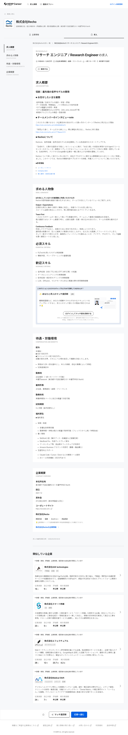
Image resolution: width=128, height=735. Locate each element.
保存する (43, 69)
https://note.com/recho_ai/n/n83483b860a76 (51, 125)
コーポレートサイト (44, 168)
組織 (46, 519)
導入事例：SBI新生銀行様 (46, 174)
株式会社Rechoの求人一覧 (41, 43)
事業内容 (39, 519)
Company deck (43, 171)
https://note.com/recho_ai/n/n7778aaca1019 (51, 132)
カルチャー (54, 519)
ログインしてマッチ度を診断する (78, 314)
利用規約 (99, 725)
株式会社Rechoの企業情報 (47, 527)
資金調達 (65, 519)
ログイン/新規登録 (116, 4)
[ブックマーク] (43, 714)
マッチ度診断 (59, 714)
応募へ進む (79, 714)
